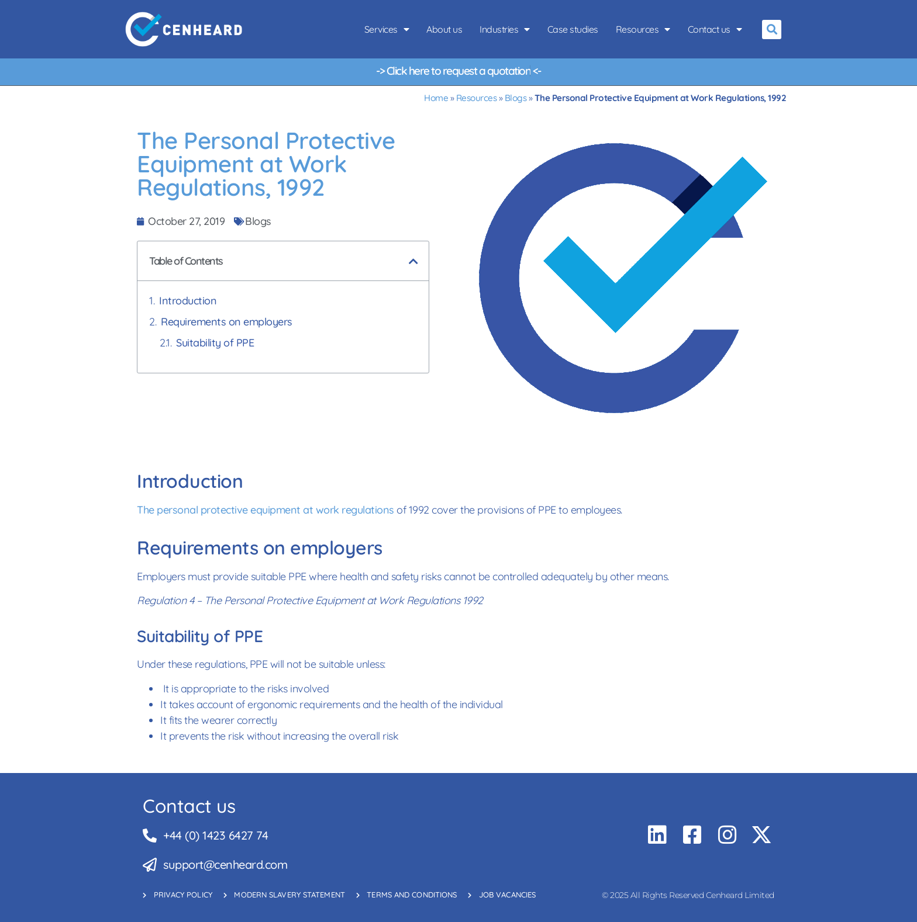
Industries (505, 29)
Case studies (572, 29)
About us (444, 29)
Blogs (516, 97)
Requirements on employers (226, 321)
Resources (643, 29)
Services (386, 29)
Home (436, 97)
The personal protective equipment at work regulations (265, 510)
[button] (771, 29)
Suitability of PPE (215, 342)
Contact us (715, 29)
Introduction (187, 300)
